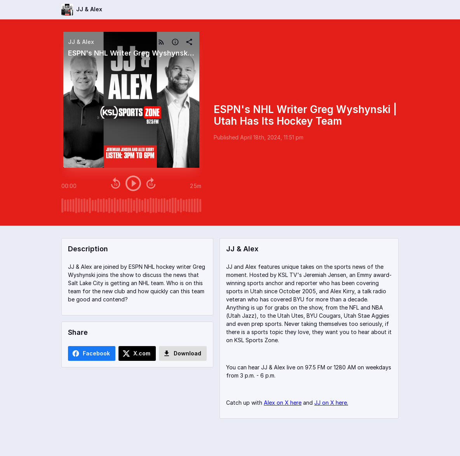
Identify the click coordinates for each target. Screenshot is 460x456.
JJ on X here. (331, 402)
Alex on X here (282, 402)
